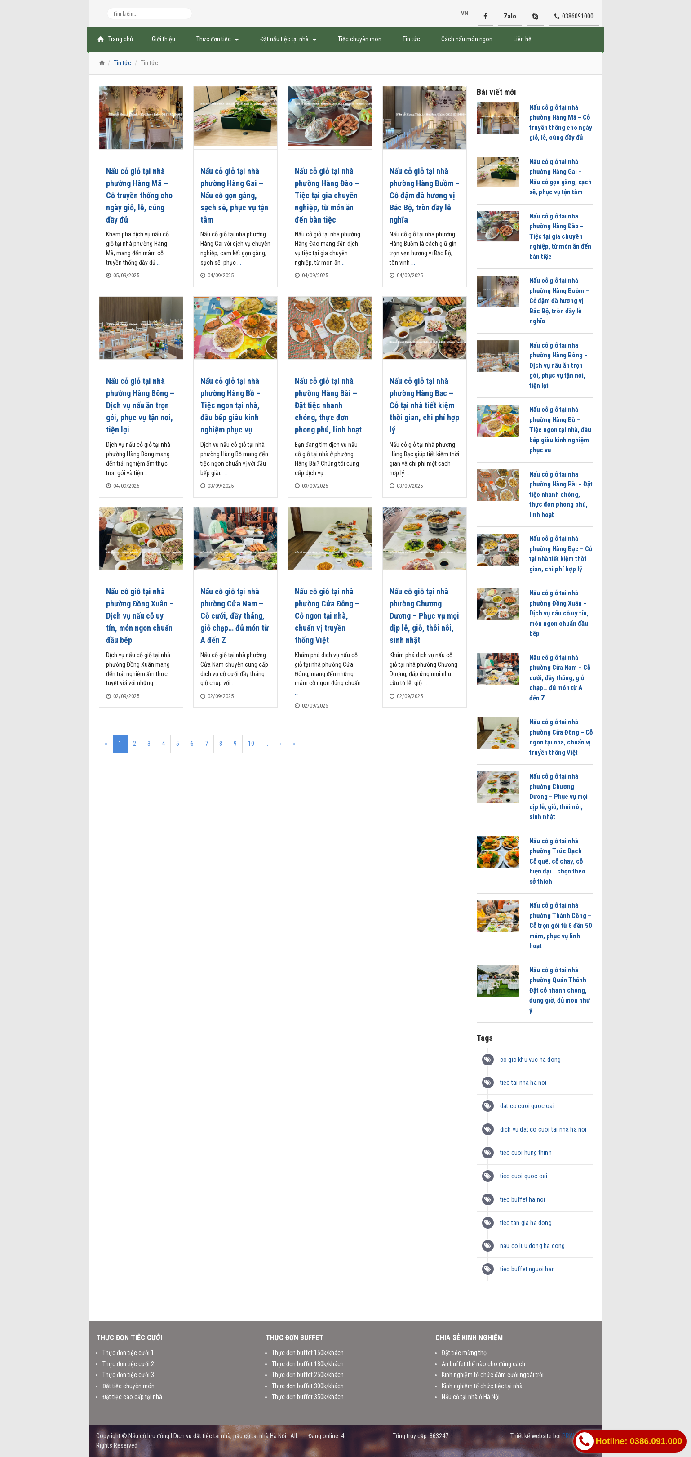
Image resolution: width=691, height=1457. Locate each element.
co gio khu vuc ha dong (530, 1059)
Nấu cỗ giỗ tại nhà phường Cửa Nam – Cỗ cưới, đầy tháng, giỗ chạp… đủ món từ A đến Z (234, 616)
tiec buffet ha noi (522, 1199)
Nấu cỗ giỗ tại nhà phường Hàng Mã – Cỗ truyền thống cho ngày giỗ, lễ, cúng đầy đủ (139, 195)
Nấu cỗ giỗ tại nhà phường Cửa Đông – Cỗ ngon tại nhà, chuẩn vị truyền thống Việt (327, 616)
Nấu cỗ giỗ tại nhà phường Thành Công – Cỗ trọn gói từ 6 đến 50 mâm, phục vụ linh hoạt (560, 925)
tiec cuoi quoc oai (524, 1176)
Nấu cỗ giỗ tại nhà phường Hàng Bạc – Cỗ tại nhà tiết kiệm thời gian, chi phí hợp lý (424, 405)
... (159, 262)
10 (251, 743)
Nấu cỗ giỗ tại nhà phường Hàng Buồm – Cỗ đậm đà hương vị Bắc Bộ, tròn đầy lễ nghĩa (425, 195)
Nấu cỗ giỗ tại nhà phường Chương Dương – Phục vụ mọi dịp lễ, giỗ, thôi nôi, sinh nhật (424, 616)
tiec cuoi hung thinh (526, 1152)
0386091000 (574, 16)
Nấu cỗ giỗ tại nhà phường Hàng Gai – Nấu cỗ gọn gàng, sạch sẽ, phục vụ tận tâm (234, 195)
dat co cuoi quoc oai (527, 1105)
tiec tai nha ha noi (523, 1082)
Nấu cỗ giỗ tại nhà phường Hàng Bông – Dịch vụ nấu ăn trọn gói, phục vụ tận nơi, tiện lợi (140, 405)
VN (461, 14)
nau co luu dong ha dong (532, 1245)
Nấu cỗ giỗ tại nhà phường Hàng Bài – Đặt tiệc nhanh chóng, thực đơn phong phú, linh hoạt (328, 405)
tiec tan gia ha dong (526, 1222)
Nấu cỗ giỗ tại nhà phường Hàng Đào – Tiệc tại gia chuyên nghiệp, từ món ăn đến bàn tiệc (327, 195)
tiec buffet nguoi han (527, 1269)
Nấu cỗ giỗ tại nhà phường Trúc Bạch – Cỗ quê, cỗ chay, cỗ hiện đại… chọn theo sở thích (558, 861)
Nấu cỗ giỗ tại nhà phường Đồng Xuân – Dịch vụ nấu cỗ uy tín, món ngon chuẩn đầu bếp (140, 616)
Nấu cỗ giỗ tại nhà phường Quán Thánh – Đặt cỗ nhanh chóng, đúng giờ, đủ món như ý (560, 990)
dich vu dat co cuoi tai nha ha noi (543, 1129)
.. (267, 743)
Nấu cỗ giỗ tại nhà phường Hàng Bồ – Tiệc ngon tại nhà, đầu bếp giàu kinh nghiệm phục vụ (230, 405)
